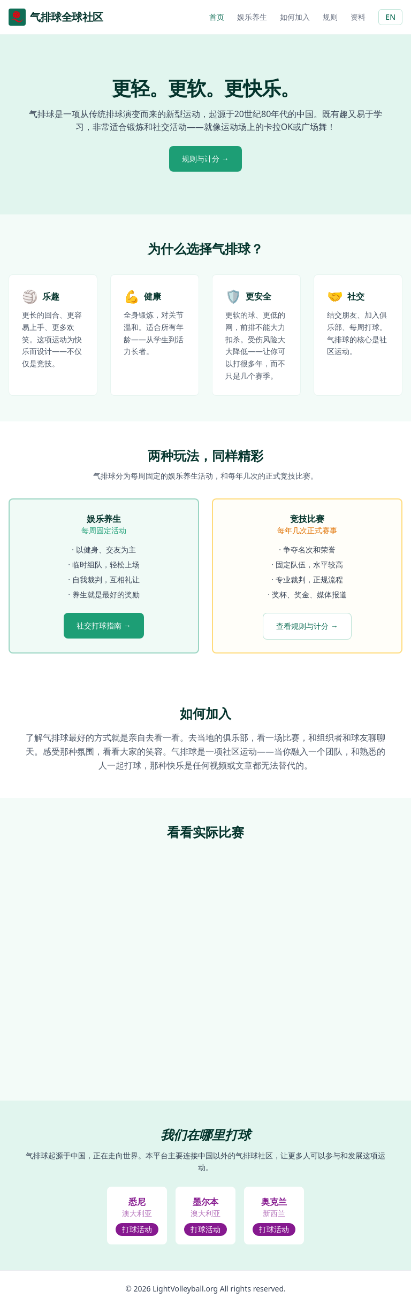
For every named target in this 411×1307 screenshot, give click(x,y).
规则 (330, 17)
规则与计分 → (205, 158)
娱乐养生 (252, 17)
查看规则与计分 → (307, 626)
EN (390, 17)
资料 (358, 17)
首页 (216, 17)
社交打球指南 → (104, 625)
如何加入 (295, 17)
